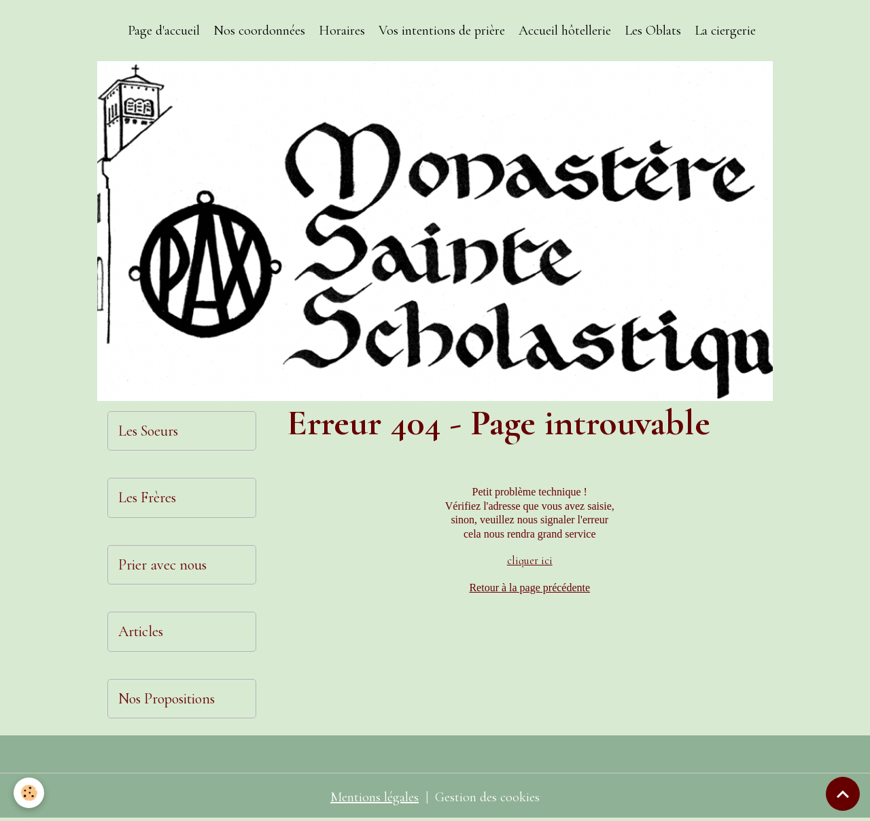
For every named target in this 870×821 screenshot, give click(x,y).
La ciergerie (725, 30)
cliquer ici (530, 560)
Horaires (342, 30)
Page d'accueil (164, 30)
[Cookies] (29, 793)
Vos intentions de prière (442, 30)
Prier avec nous (162, 565)
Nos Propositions (166, 699)
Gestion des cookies (487, 797)
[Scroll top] (843, 794)
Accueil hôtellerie (565, 30)
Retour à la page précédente (529, 587)
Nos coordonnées (259, 30)
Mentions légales (374, 797)
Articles (140, 631)
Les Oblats (653, 30)
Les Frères (147, 497)
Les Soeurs (148, 431)
